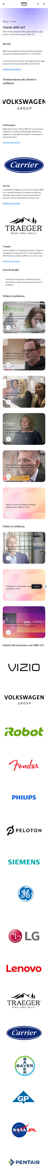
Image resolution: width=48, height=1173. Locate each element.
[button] (8, 327)
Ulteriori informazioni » (12, 69)
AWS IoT (6, 21)
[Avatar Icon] (44, 4)
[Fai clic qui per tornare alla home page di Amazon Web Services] (24, 4)
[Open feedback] (45, 586)
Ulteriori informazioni (11, 142)
